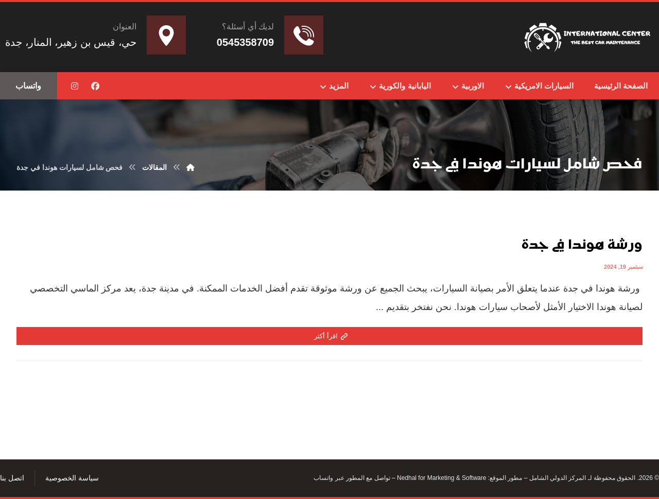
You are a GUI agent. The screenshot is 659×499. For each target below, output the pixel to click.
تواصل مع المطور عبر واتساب (352, 479)
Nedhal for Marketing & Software (441, 479)
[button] (95, 86)
